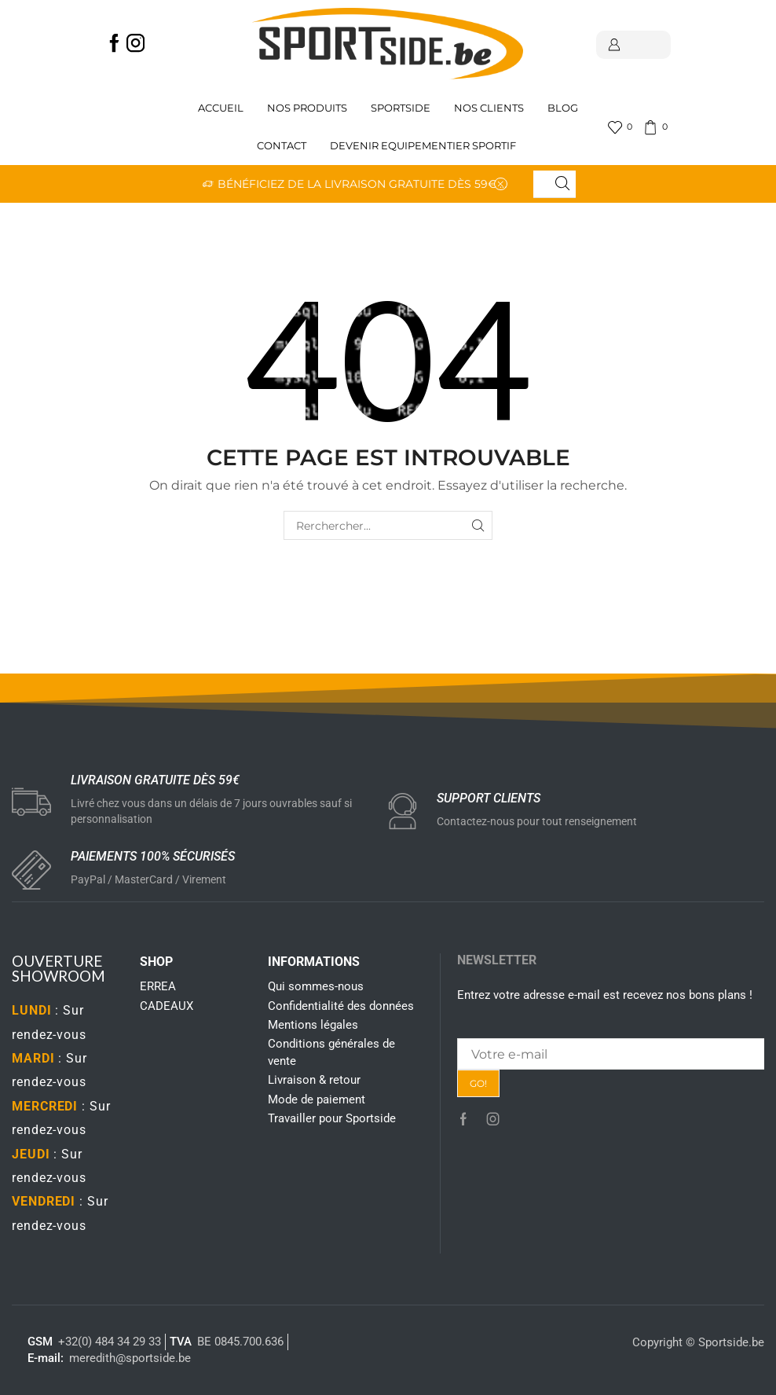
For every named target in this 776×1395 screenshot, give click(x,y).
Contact (281, 146)
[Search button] (562, 184)
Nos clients (489, 108)
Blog (562, 108)
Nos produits (307, 108)
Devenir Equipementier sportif (424, 146)
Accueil (220, 108)
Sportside (400, 108)
